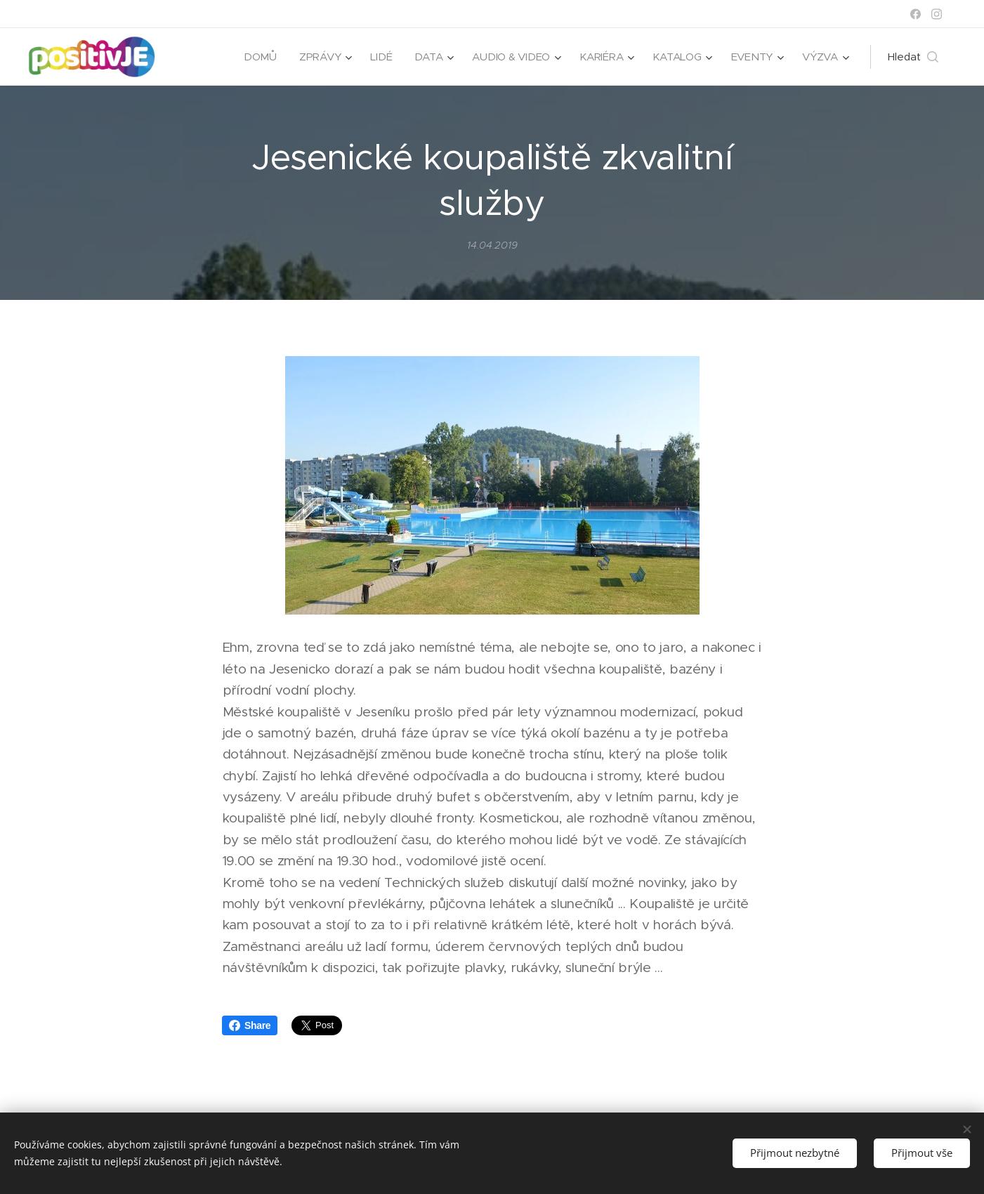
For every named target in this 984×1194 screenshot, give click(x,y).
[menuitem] (268, 56)
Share (249, 1025)
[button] (913, 56)
